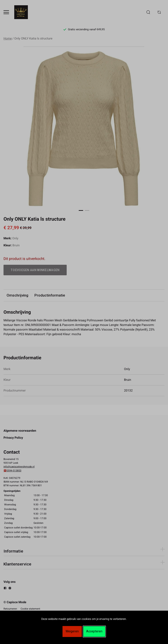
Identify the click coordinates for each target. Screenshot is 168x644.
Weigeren (72, 631)
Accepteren (94, 631)
